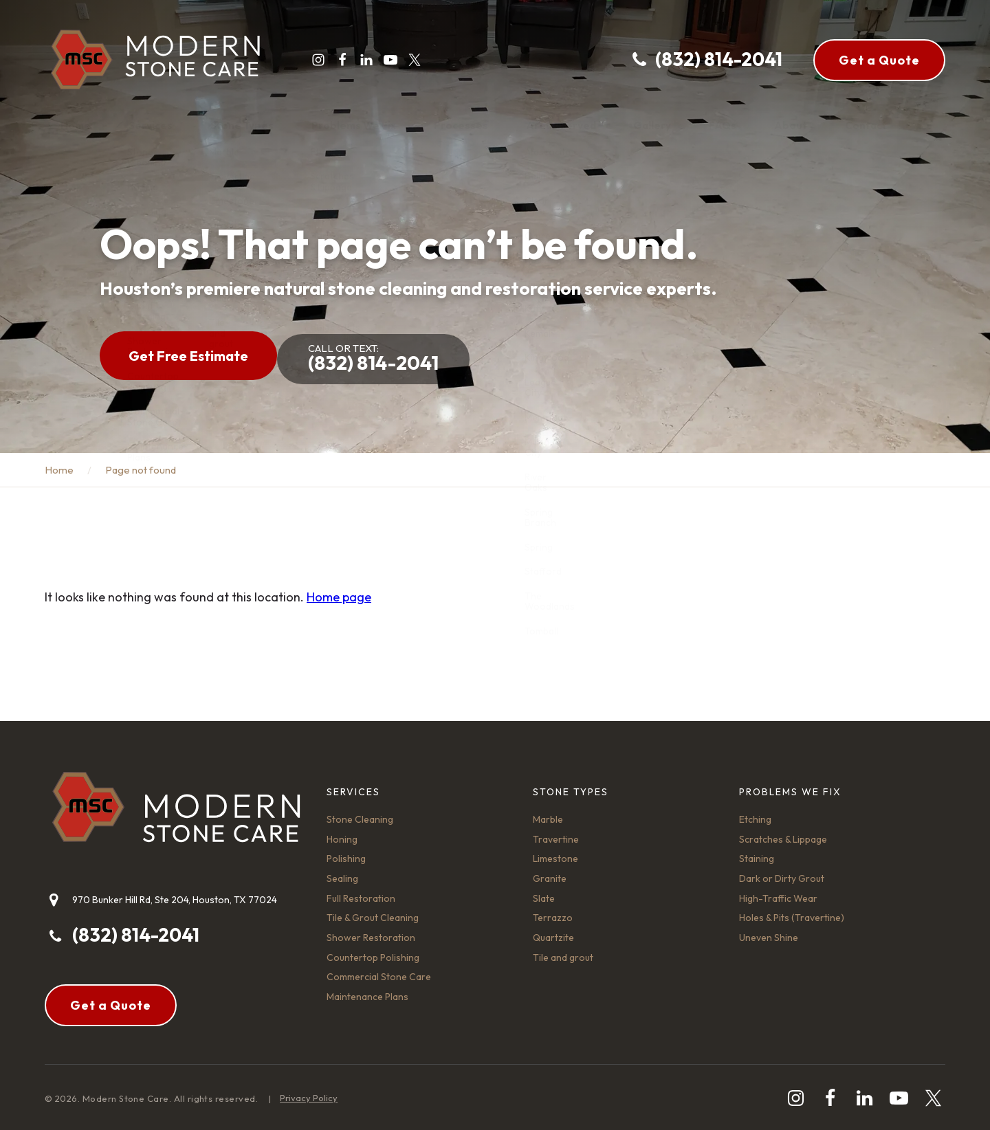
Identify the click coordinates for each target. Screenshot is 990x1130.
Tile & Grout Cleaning (373, 911)
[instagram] (313, 60)
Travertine (556, 832)
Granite (549, 871)
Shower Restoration (371, 930)
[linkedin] (361, 60)
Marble (548, 812)
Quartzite (553, 930)
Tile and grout (563, 950)
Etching (755, 812)
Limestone (555, 851)
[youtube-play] (385, 60)
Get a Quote (879, 60)
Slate (544, 891)
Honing (342, 832)
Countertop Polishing (373, 950)
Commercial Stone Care (379, 970)
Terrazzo (553, 911)
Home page (339, 590)
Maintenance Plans (367, 990)
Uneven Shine (768, 930)
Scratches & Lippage (783, 832)
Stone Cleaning (360, 812)
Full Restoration (361, 891)
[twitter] (409, 60)
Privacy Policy (309, 1090)
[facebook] (337, 60)
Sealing (342, 871)
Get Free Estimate (188, 352)
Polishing (346, 851)
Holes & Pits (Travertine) (791, 911)
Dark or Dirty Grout (781, 871)
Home (59, 462)
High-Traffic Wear (778, 891)
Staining (756, 851)
